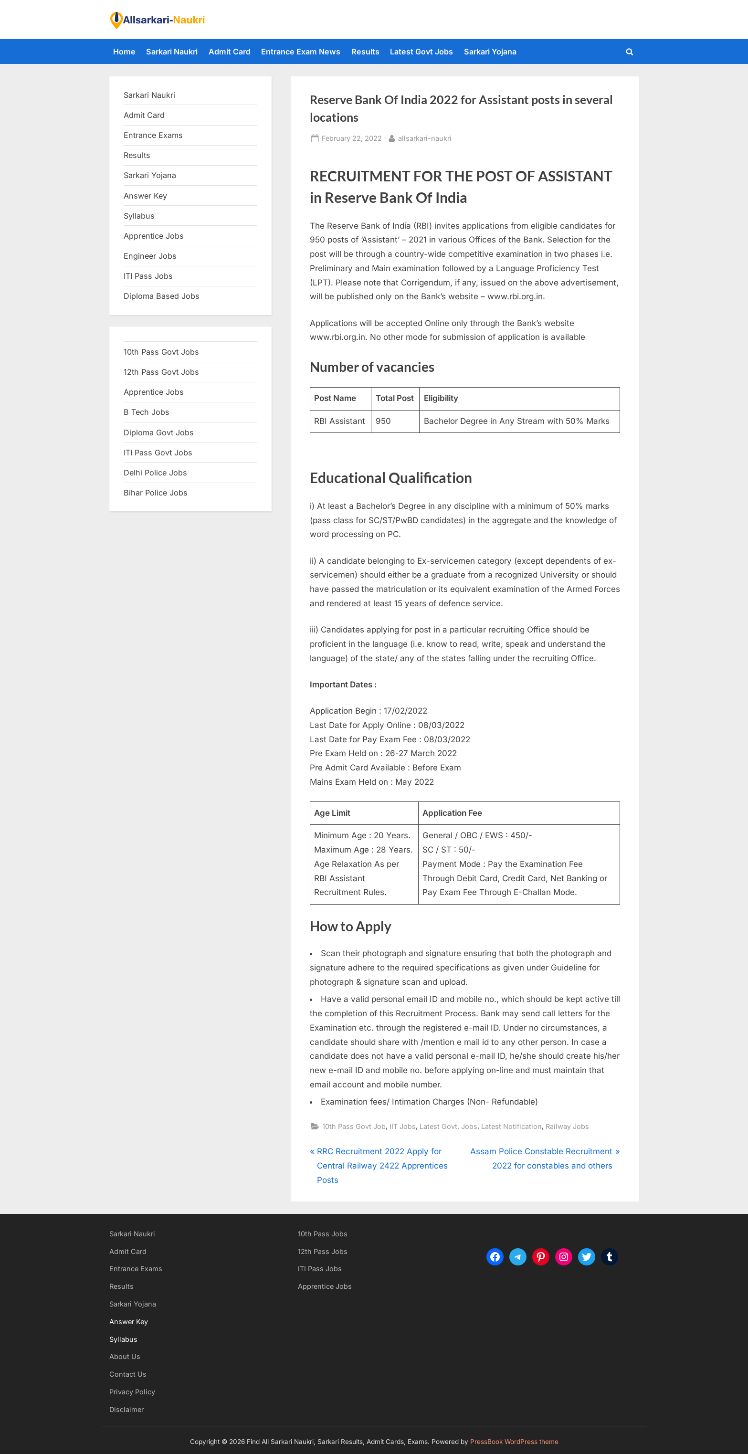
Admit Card (230, 51)
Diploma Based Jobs (162, 296)
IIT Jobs (403, 1126)
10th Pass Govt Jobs (161, 352)
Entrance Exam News (300, 51)
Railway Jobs (567, 1126)
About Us (124, 1356)
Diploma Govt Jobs (159, 432)
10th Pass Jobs (323, 1234)
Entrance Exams (135, 1268)
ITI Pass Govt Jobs (158, 452)
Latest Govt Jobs (421, 51)
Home (124, 51)
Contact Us (128, 1374)
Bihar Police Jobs (156, 492)
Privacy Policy (132, 1392)
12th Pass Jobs (323, 1251)
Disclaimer (126, 1409)
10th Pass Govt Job (354, 1126)
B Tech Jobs (146, 412)
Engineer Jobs (150, 256)
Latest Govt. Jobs (448, 1126)
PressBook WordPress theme (514, 1441)
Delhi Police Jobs (155, 472)
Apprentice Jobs (154, 236)
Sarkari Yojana (490, 51)
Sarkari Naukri (172, 51)
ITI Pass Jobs (148, 276)
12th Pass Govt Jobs (161, 372)
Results (365, 51)
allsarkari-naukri (425, 137)
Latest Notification (511, 1126)
